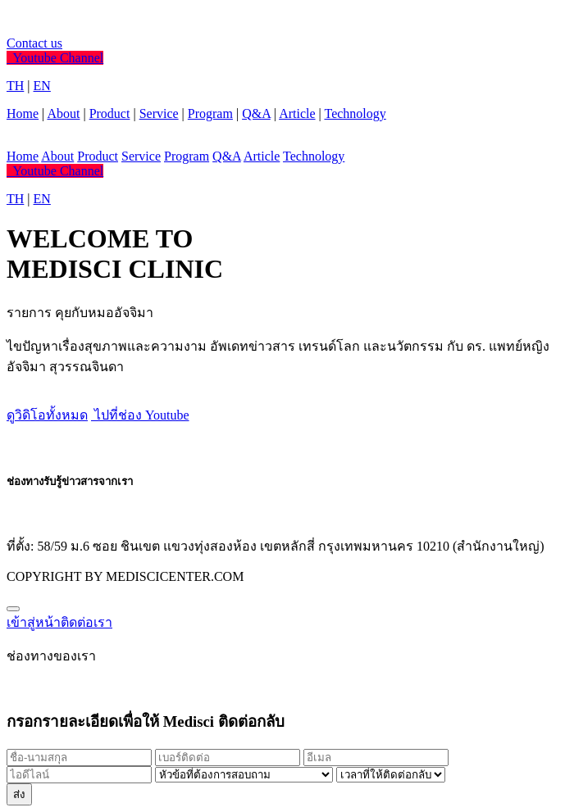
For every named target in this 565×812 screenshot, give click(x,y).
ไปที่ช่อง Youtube (140, 415)
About (63, 113)
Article (297, 113)
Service (159, 113)
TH (15, 86)
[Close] (13, 608)
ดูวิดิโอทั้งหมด (47, 415)
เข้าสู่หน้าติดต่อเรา (59, 622)
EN (42, 86)
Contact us (34, 43)
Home (23, 113)
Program (210, 113)
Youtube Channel (55, 58)
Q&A (256, 113)
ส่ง (19, 794)
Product (109, 113)
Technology (354, 113)
